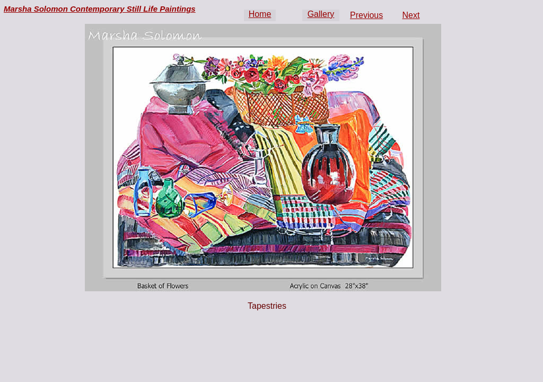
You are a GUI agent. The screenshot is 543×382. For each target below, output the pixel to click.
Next (411, 15)
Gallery (321, 14)
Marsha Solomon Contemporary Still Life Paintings (100, 8)
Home (260, 14)
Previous (366, 15)
